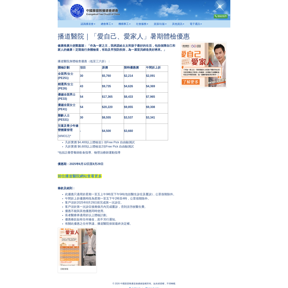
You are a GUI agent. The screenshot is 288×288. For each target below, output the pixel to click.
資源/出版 (160, 23)
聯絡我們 (220, 16)
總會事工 (107, 23)
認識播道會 (88, 23)
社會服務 (142, 23)
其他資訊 (178, 23)
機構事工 (124, 23)
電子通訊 (196, 23)
